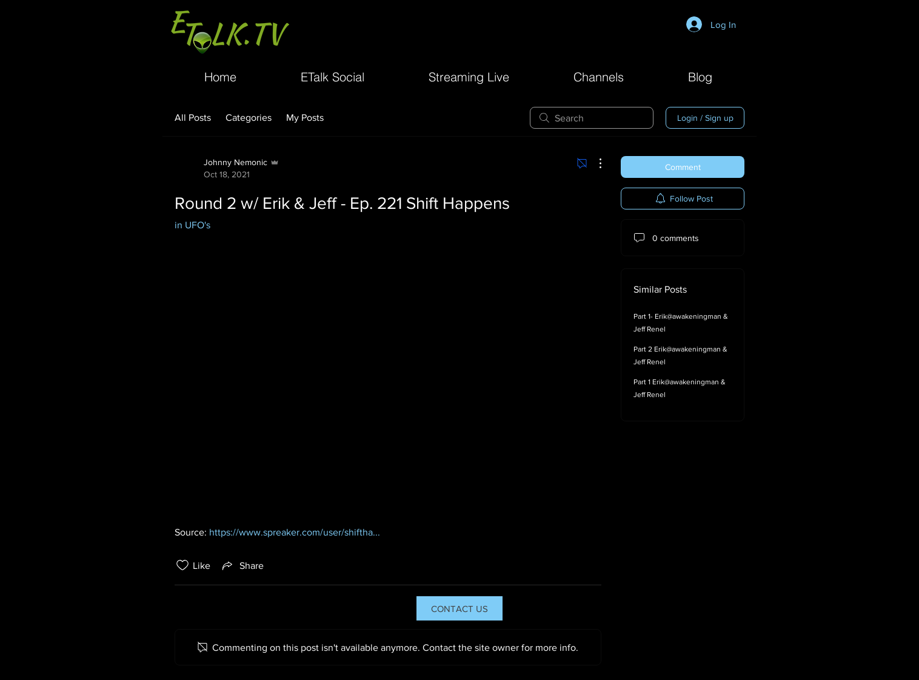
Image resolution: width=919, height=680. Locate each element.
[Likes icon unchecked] (182, 565)
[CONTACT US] (459, 608)
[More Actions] (594, 163)
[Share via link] (242, 565)
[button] (598, 76)
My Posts (305, 117)
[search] (591, 118)
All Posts (193, 117)
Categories (249, 117)
